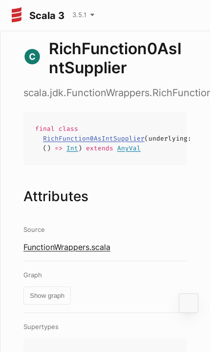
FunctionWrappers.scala (66, 247)
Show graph (47, 295)
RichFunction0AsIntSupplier (94, 138)
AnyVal (129, 148)
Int (72, 148)
